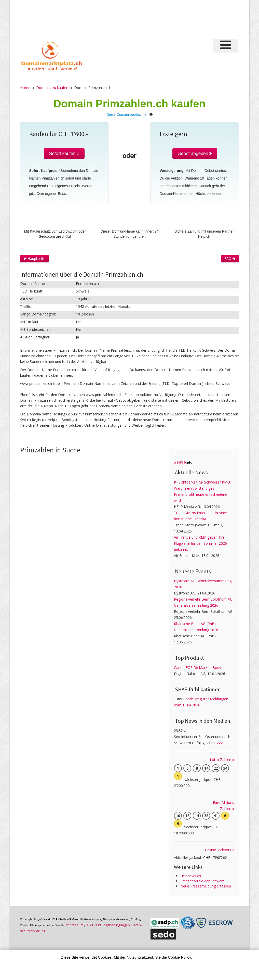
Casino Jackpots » (219, 849)
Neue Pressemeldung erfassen (205, 886)
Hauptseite (34, 258)
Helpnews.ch (190, 875)
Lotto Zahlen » (222, 759)
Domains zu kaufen (52, 87)
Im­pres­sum (74, 925)
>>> (220, 742)
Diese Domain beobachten (127, 114)
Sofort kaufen (64, 153)
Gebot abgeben (195, 153)
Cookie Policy (179, 957)
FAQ (230, 258)
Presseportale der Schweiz (202, 881)
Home (25, 87)
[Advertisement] (151, 18)
